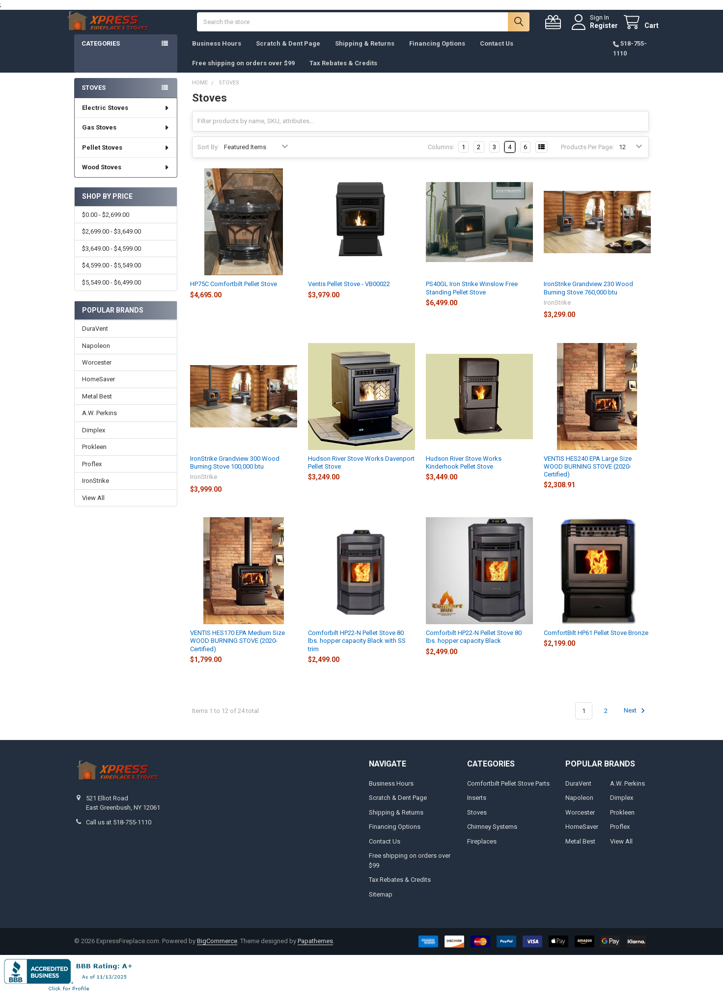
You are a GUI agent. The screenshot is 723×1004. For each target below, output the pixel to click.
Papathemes (315, 950)
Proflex (92, 473)
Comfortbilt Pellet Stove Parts (508, 793)
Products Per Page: (587, 156)
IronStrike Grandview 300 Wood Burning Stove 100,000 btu (234, 472)
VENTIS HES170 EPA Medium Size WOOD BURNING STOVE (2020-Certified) (237, 650)
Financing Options (437, 53)
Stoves (94, 97)
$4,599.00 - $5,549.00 (111, 275)
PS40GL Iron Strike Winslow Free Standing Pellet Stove (472, 297)
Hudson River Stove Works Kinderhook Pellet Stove (463, 472)
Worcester (96, 372)
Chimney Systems (492, 836)
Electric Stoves (126, 117)
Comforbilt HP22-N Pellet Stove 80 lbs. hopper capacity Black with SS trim (357, 650)
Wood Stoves (126, 177)
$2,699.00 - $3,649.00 (111, 241)
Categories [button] (101, 53)
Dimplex (93, 440)
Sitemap (380, 904)
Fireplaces (482, 851)
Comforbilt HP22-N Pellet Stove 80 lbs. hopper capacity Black (474, 646)
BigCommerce (217, 950)
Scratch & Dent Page (288, 53)
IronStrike (95, 490)
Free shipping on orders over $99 (243, 73)
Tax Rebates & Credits (343, 73)
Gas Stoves (126, 137)
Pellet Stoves (126, 157)
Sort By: (208, 156)
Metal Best (97, 406)
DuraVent (95, 338)
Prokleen (94, 456)
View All (93, 507)
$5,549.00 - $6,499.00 (111, 292)
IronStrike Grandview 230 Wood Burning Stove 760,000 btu (588, 297)
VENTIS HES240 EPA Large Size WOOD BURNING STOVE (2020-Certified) (588, 476)
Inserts (476, 807)
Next (636, 720)
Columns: (441, 156)
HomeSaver (98, 389)
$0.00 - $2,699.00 (105, 224)
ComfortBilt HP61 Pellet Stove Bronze (596, 642)
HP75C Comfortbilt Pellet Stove (233, 293)
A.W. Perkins (99, 422)
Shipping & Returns (364, 53)
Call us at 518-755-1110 (118, 832)
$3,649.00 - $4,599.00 (111, 258)
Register (594, 30)
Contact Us (496, 53)
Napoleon (96, 355)
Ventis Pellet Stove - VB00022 (349, 293)
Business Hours (216, 53)
